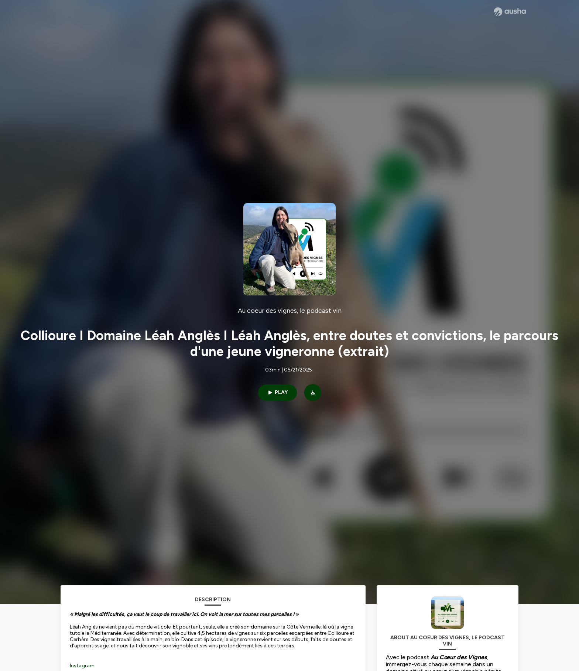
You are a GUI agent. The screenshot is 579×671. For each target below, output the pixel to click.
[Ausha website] (510, 11)
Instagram (82, 666)
